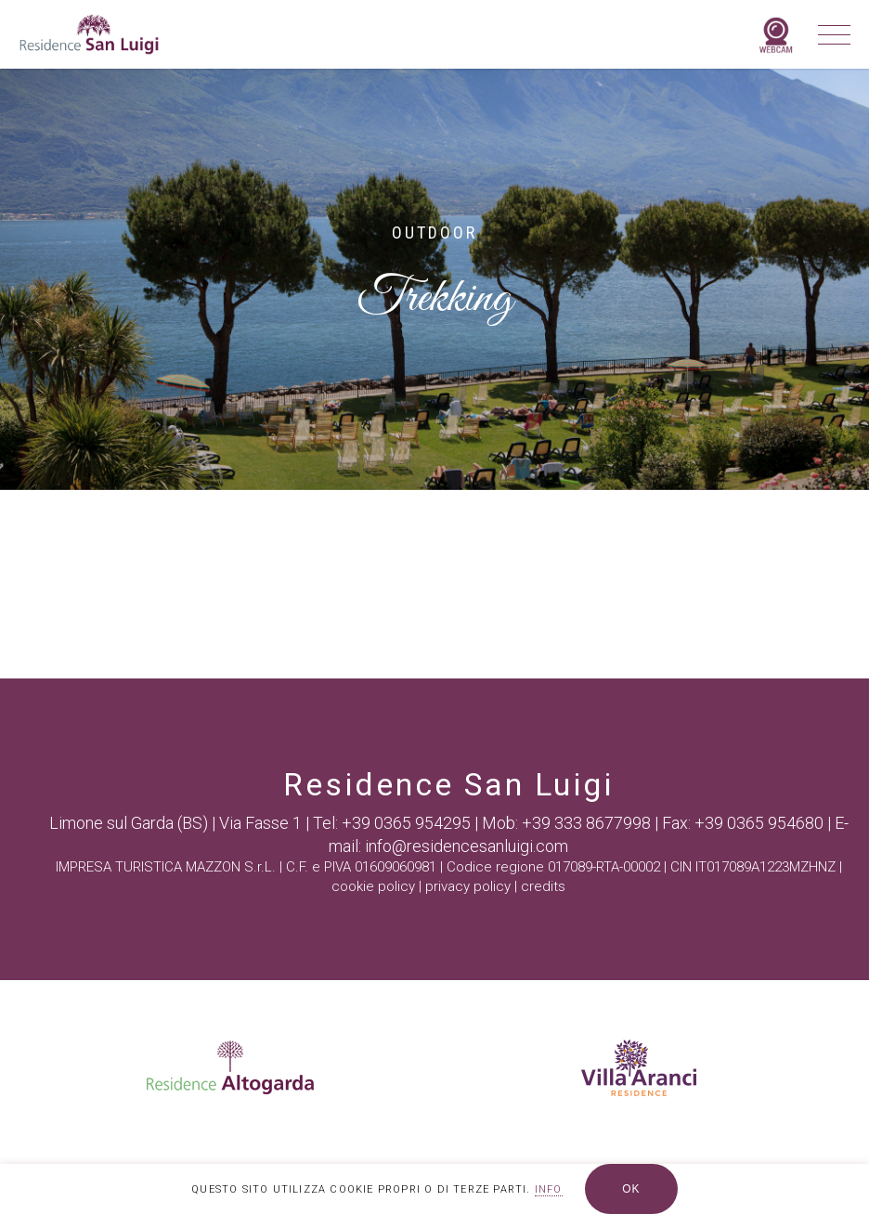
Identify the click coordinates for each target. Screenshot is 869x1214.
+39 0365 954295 (406, 823)
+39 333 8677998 (586, 823)
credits (543, 886)
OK (631, 1188)
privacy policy (468, 886)
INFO (549, 1189)
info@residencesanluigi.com (466, 846)
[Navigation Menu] (828, 34)
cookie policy (373, 886)
